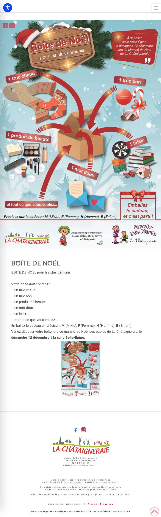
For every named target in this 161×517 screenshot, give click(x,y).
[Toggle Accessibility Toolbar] (7, 8)
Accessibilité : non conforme (112, 511)
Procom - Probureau (100, 504)
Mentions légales (42, 511)
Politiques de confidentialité (73, 511)
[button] (156, 8)
